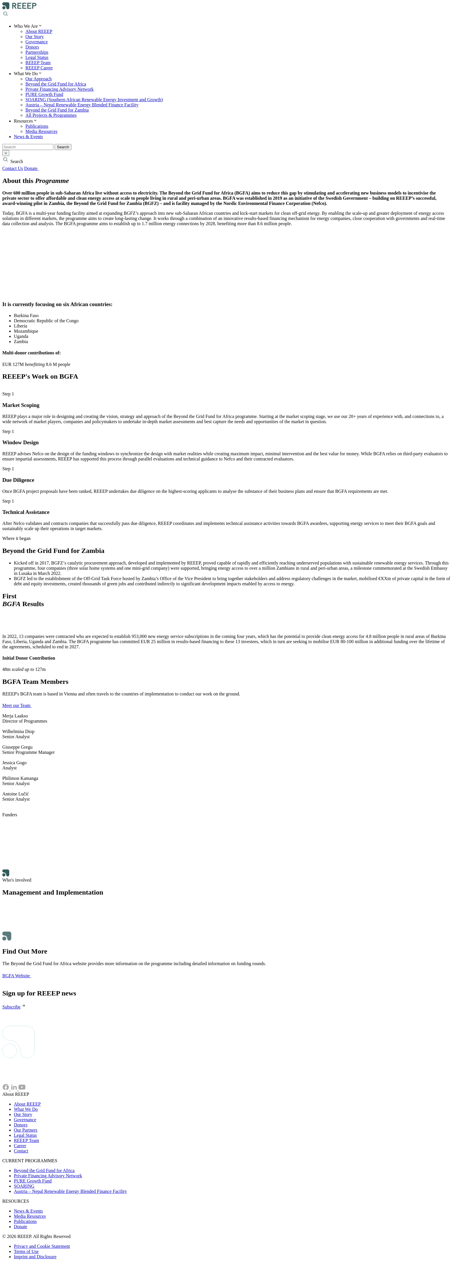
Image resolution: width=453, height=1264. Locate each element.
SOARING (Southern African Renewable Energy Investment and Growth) (94, 99)
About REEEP (38, 31)
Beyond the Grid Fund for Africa (55, 84)
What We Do (26, 1109)
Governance (36, 41)
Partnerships (36, 52)
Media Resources (41, 131)
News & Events (28, 136)
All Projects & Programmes (51, 115)
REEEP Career (39, 67)
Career (20, 1145)
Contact (21, 1150)
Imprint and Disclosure (35, 1256)
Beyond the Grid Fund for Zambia (57, 110)
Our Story (34, 36)
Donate (34, 168)
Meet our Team (20, 705)
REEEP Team (38, 62)
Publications (36, 126)
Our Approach (38, 78)
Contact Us (12, 168)
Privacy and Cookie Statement (42, 1246)
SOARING (24, 1186)
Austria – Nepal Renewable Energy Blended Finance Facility (81, 104)
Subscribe (14, 1006)
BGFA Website (19, 975)
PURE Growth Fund (44, 94)
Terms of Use (26, 1251)
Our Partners (25, 1130)
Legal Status (37, 57)
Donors (32, 47)
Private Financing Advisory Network (59, 89)
